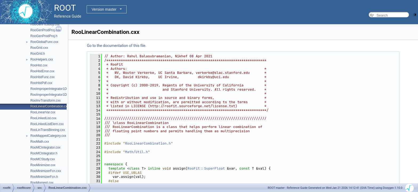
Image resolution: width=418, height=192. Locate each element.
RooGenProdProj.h (43, 36)
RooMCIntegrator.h (43, 153)
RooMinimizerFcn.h (44, 177)
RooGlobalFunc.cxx (44, 42)
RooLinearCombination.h (148, 143)
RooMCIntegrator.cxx (45, 147)
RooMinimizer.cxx (42, 165)
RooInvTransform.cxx (45, 100)
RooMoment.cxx (42, 183)
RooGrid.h (37, 53)
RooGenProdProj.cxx (45, 30)
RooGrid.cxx (39, 48)
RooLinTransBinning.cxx (47, 130)
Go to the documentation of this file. (116, 45)
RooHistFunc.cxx (42, 77)
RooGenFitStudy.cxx (44, 24)
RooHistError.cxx (42, 71)
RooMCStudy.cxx (42, 159)
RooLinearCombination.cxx (49, 106)
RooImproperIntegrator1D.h (50, 95)
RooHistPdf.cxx (41, 83)
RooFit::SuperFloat (206, 168)
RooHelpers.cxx (41, 59)
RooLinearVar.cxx (42, 112)
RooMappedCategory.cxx (48, 136)
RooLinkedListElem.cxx (47, 124)
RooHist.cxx (38, 65)
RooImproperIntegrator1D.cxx (51, 89)
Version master (104, 9)
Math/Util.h (136, 152)
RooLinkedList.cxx (43, 118)
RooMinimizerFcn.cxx (45, 171)
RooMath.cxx (39, 141)
